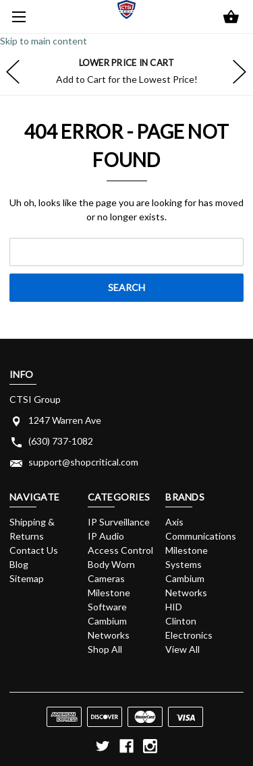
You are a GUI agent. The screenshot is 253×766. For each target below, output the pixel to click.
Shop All (105, 649)
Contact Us (33, 550)
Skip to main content (43, 40)
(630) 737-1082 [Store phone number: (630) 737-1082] (60, 441)
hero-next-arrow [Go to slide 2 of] (239, 71)
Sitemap (26, 578)
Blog (18, 564)
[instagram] (150, 746)
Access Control (120, 550)
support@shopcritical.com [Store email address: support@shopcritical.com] (83, 462)
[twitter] (103, 746)
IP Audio (106, 536)
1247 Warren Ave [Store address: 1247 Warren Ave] (64, 420)
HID (173, 606)
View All (182, 649)
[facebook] (126, 746)
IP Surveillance (119, 522)
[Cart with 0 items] (231, 17)
